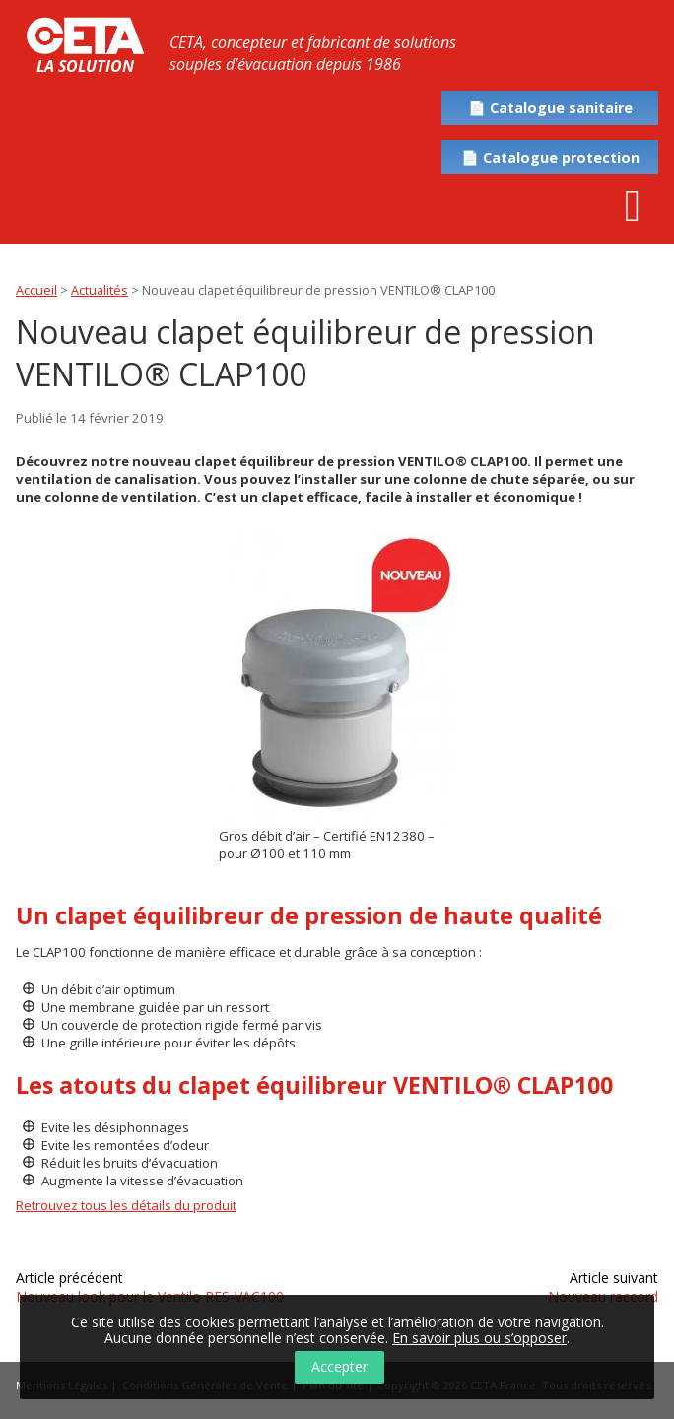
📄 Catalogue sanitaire (550, 108)
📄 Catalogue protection (550, 157)
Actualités (99, 290)
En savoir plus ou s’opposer (479, 1337)
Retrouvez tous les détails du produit (126, 1205)
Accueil (36, 290)
